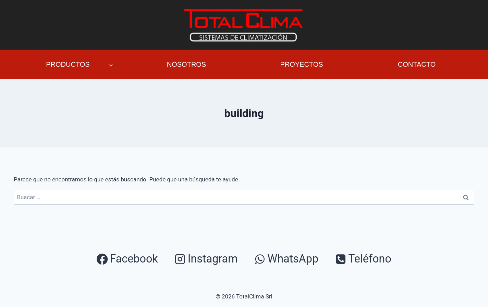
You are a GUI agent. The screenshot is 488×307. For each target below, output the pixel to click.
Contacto (417, 64)
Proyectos (301, 64)
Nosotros (186, 64)
